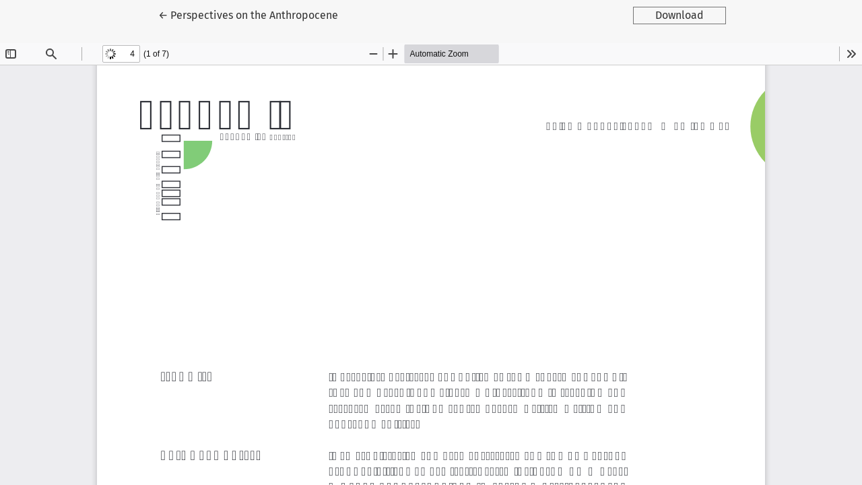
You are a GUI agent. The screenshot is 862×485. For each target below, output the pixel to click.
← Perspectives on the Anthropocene (248, 14)
